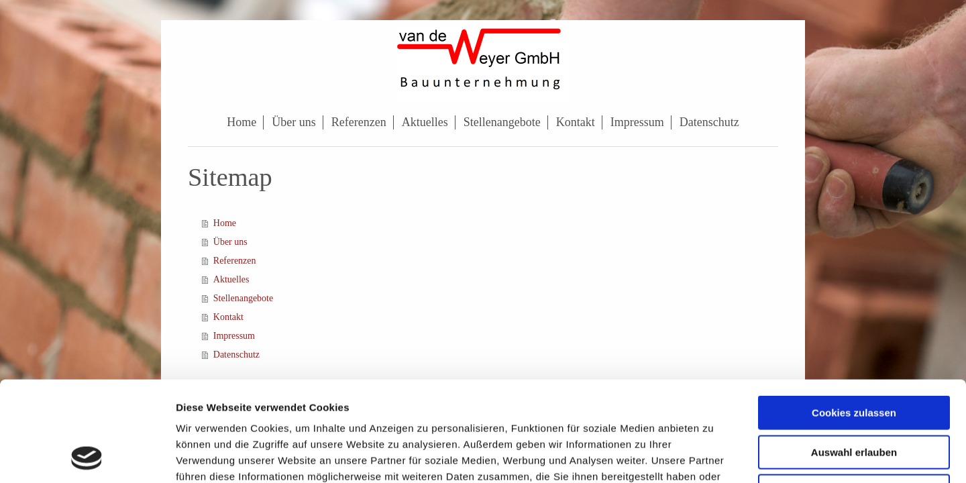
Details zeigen (713, 456)
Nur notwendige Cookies (854, 397)
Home (224, 223)
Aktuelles (231, 279)
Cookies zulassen (854, 319)
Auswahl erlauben (854, 358)
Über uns (230, 242)
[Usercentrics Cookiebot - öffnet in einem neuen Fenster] (87, 457)
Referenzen (234, 261)
